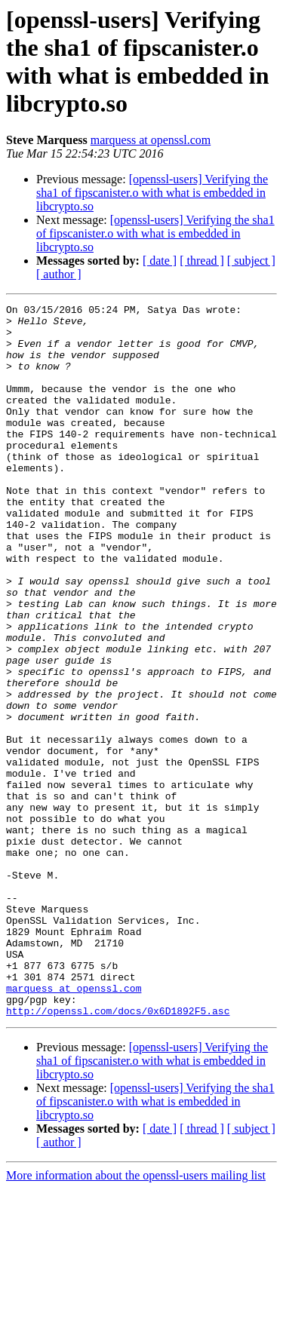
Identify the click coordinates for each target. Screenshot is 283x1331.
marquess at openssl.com (151, 139)
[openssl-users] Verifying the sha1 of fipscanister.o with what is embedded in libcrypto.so (152, 193)
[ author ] (59, 274)
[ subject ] (251, 260)
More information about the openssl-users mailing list (136, 1317)
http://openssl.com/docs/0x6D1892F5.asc (117, 1153)
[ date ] (160, 260)
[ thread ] (202, 260)
